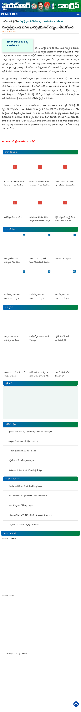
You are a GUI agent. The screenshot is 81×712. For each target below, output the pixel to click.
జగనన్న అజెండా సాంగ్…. (13, 217)
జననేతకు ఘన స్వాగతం (63, 258)
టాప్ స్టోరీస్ (13, 21)
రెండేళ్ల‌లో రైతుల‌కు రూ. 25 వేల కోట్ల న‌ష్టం (22, 450)
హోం (5, 21)
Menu (78, 14)
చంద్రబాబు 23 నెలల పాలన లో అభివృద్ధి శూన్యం (25, 469)
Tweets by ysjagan (8, 594)
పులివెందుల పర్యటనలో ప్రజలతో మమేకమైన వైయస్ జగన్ (38, 262)
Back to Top (76, 704)
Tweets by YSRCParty (9, 537)
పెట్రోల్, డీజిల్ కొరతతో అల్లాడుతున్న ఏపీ (21, 460)
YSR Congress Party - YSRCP (15, 653)
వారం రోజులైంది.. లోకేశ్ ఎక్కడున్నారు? (21, 505)
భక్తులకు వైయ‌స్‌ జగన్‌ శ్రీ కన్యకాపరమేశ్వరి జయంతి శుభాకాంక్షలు (30, 431)
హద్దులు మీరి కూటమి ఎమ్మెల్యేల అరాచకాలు (23, 440)
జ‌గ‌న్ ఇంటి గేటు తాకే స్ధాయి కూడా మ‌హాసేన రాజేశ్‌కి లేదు (28, 495)
